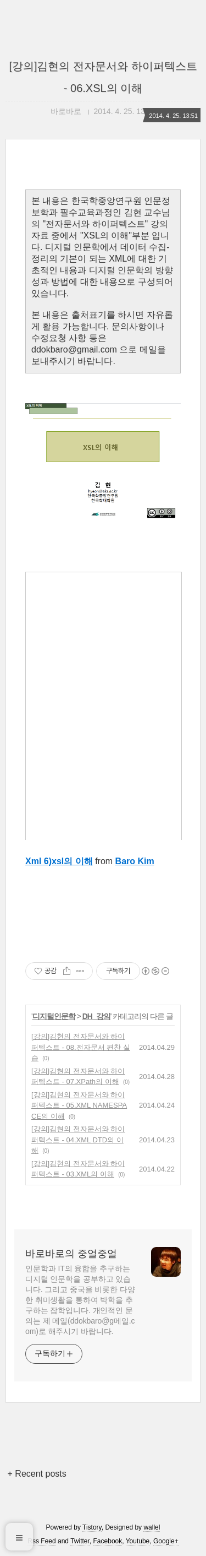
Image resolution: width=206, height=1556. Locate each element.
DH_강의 (96, 1016)
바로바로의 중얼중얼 (71, 1253)
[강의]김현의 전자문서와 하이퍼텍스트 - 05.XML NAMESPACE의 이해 (79, 1105)
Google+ (166, 1541)
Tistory (92, 1527)
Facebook (108, 1541)
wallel (151, 1527)
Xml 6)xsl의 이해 (59, 861)
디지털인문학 (53, 1016)
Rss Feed (41, 1541)
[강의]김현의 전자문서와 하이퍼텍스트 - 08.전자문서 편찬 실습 (80, 1047)
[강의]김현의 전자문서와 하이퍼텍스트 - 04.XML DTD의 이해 (78, 1139)
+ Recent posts (37, 1473)
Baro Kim (134, 861)
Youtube (138, 1541)
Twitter (80, 1541)
